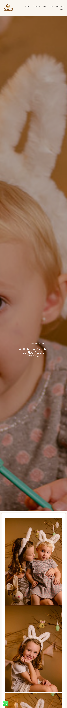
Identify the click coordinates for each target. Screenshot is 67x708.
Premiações (60, 6)
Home (27, 6)
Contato (61, 10)
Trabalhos (36, 6)
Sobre (51, 6)
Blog (44, 6)
